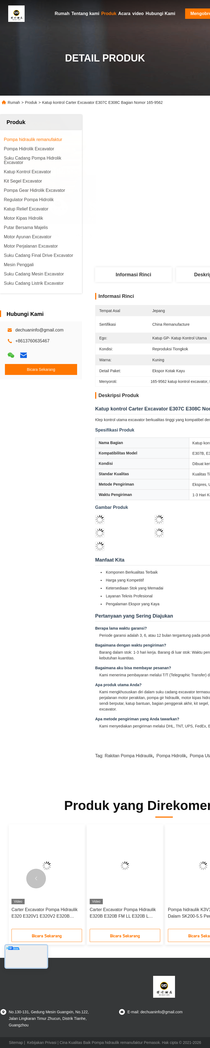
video (138, 13)
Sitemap (16, 1042)
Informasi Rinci (133, 274)
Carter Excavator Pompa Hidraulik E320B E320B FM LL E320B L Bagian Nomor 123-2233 (123, 913)
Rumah (62, 13)
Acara (124, 13)
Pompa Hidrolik (171, 755)
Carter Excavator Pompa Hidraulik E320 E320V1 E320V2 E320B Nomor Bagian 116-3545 (44, 913)
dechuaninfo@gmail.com (39, 330)
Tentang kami (85, 13)
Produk (108, 13)
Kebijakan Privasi (41, 1042)
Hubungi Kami (160, 13)
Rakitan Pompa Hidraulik (129, 755)
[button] (36, 878)
